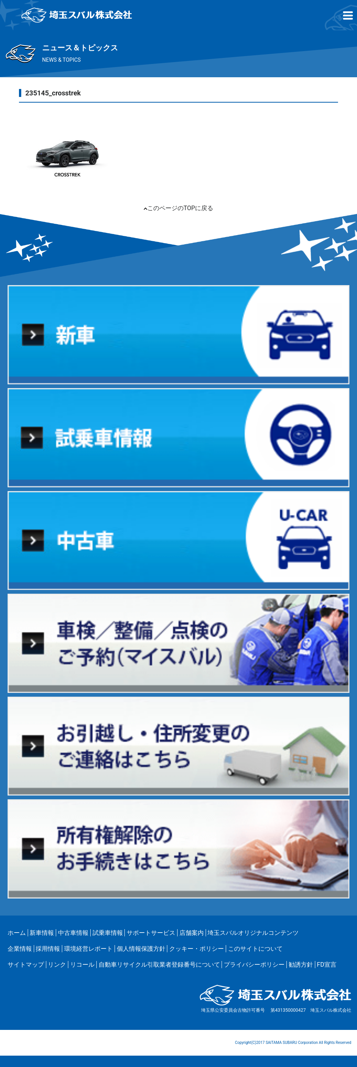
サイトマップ (26, 964)
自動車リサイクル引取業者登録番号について (159, 964)
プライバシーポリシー (254, 964)
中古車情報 (73, 932)
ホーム (17, 932)
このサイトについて (255, 948)
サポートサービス (151, 932)
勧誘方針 (301, 964)
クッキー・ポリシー (196, 948)
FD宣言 (326, 964)
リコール (82, 964)
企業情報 (20, 948)
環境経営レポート (88, 948)
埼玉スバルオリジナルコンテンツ (253, 932)
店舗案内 (191, 932)
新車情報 (42, 932)
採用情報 (48, 948)
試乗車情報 (108, 932)
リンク (57, 964)
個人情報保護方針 (141, 948)
